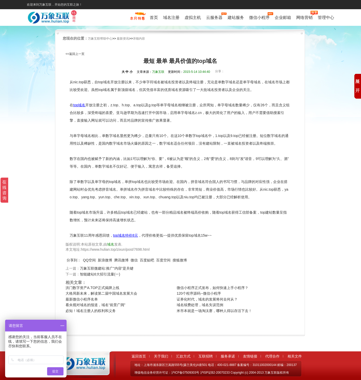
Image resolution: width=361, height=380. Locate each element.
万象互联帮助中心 (100, 38)
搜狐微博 (180, 260)
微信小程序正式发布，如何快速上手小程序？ (212, 288)
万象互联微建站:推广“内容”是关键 (106, 268)
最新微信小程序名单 (82, 299)
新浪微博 (105, 260)
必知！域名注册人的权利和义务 (91, 311)
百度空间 (163, 260)
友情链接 (250, 356)
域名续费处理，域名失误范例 (200, 305)
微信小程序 (259, 17)
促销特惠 (137, 18)
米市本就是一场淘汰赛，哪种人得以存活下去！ (214, 311)
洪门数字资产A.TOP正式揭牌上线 (92, 288)
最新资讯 (123, 38)
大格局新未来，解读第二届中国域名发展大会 (101, 293)
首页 (154, 17)
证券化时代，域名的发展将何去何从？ (207, 299)
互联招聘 (205, 356)
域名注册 (171, 17)
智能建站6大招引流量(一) (100, 274)
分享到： (74, 260)
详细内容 (139, 38)
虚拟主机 (193, 17)
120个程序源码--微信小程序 (199, 293)
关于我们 (161, 356)
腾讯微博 (121, 260)
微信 (134, 260)
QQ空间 (89, 260)
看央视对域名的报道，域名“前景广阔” (95, 305)
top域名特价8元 (125, 235)
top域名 (79, 105)
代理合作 (272, 356)
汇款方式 (183, 356)
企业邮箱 (283, 17)
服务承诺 (228, 356)
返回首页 (139, 356)
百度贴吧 (147, 260)
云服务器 (214, 17)
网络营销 (304, 17)
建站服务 (236, 17)
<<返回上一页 (75, 54)
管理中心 (326, 17)
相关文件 (295, 356)
